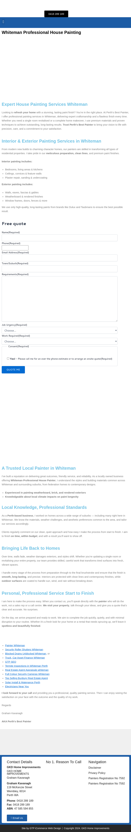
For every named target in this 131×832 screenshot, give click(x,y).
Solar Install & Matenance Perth (22, 682)
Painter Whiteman (15, 645)
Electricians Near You (17, 686)
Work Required (16, 335)
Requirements (15, 274)
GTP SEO (10, 661)
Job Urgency (14, 325)
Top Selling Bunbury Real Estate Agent (26, 678)
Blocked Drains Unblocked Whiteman (25, 653)
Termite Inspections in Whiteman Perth (26, 666)
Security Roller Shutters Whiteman (24, 649)
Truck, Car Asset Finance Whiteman (25, 657)
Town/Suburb (15, 263)
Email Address (15, 252)
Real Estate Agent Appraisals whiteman (26, 670)
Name (11, 232)
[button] (3, 22)
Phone (11, 243)
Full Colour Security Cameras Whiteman (27, 674)
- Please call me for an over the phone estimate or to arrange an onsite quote (61, 358)
